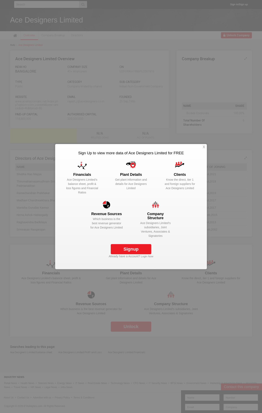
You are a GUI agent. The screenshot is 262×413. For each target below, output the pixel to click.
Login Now (147, 256)
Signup (131, 249)
